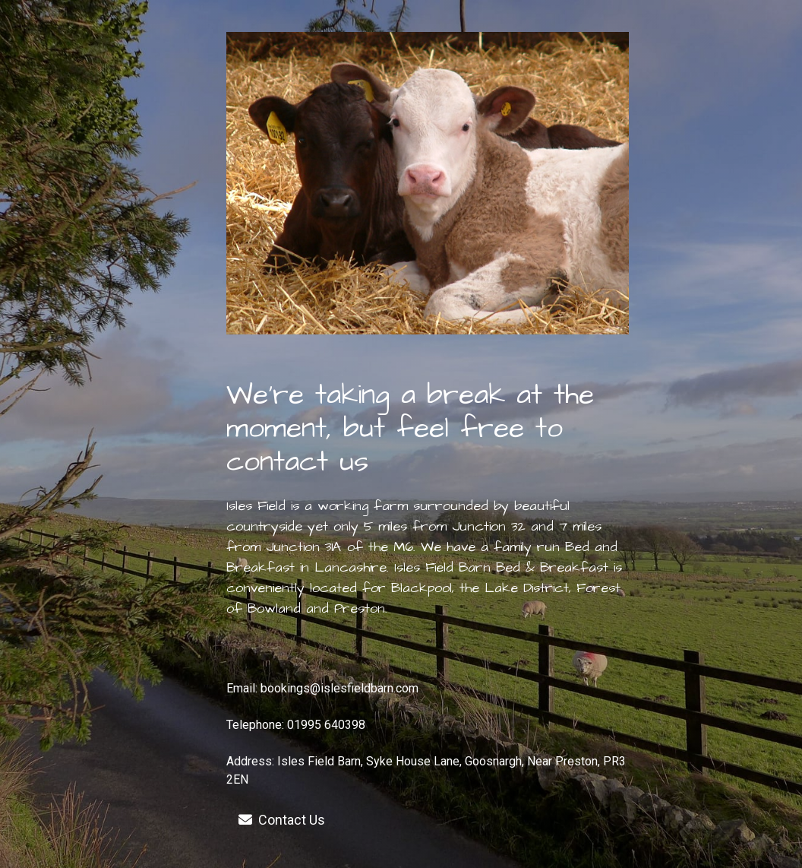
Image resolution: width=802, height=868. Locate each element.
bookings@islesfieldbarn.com (339, 688)
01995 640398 (326, 725)
